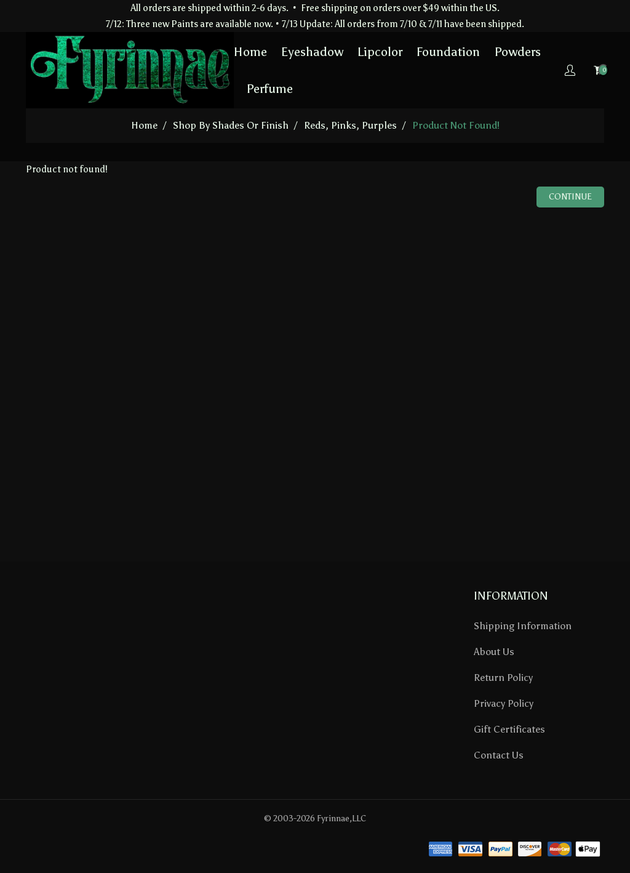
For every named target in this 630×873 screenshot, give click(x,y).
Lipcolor (379, 51)
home (144, 125)
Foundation (448, 51)
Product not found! (456, 125)
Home (250, 51)
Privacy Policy (503, 703)
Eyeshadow (312, 51)
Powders (517, 51)
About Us (494, 652)
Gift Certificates (509, 729)
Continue (570, 196)
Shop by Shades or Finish (231, 125)
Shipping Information (523, 626)
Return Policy (503, 677)
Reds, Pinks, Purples (350, 125)
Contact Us (499, 755)
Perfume (269, 88)
